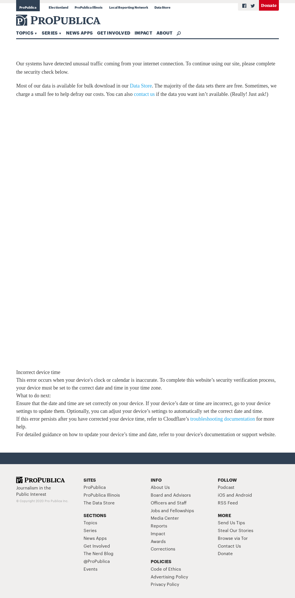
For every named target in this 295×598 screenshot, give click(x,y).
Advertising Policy (169, 577)
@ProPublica (97, 561)
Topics (24, 32)
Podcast (226, 487)
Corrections (163, 549)
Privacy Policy (165, 584)
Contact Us (229, 546)
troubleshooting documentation (222, 419)
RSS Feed (228, 503)
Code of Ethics (166, 569)
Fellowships (182, 510)
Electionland (58, 7)
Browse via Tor (233, 538)
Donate (269, 5)
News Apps (79, 32)
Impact (143, 32)
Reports (159, 526)
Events (90, 569)
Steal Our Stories (235, 530)
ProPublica (27, 7)
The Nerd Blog (99, 553)
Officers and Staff (169, 503)
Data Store (162, 7)
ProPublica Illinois (89, 7)
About (164, 32)
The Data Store (99, 503)
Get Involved (113, 32)
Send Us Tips (231, 522)
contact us (144, 94)
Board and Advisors (171, 495)
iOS (221, 495)
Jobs (155, 510)
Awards (158, 541)
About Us (160, 487)
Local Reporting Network (128, 7)
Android (243, 495)
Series (50, 32)
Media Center (165, 518)
